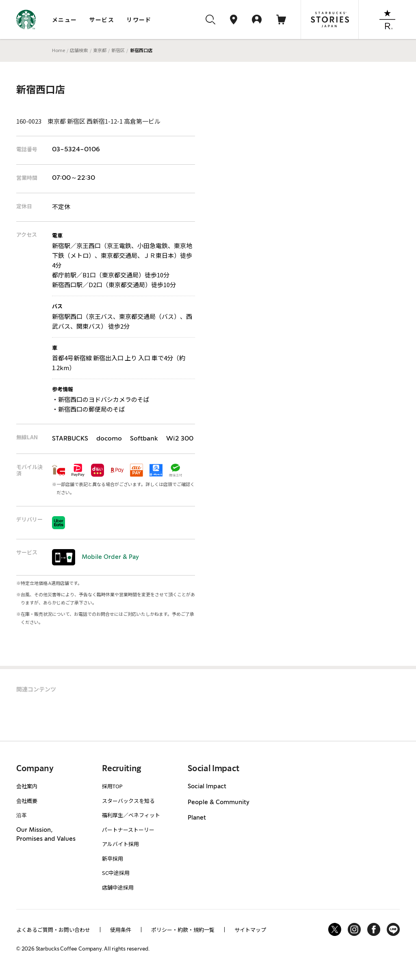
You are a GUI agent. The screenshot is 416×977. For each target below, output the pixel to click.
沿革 (21, 815)
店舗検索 (79, 50)
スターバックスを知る (128, 801)
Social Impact (207, 786)
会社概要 (26, 801)
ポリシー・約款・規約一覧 (182, 929)
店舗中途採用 (118, 887)
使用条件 (120, 929)
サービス (102, 19)
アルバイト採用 (120, 844)
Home (58, 50)
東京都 (99, 50)
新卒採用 (112, 858)
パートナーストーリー (128, 829)
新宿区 (118, 50)
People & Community (218, 802)
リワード (139, 19)
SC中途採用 (116, 873)
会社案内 (26, 786)
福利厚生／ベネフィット (131, 815)
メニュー (64, 19)
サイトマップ (250, 929)
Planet (197, 818)
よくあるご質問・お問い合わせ (53, 929)
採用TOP (112, 786)
